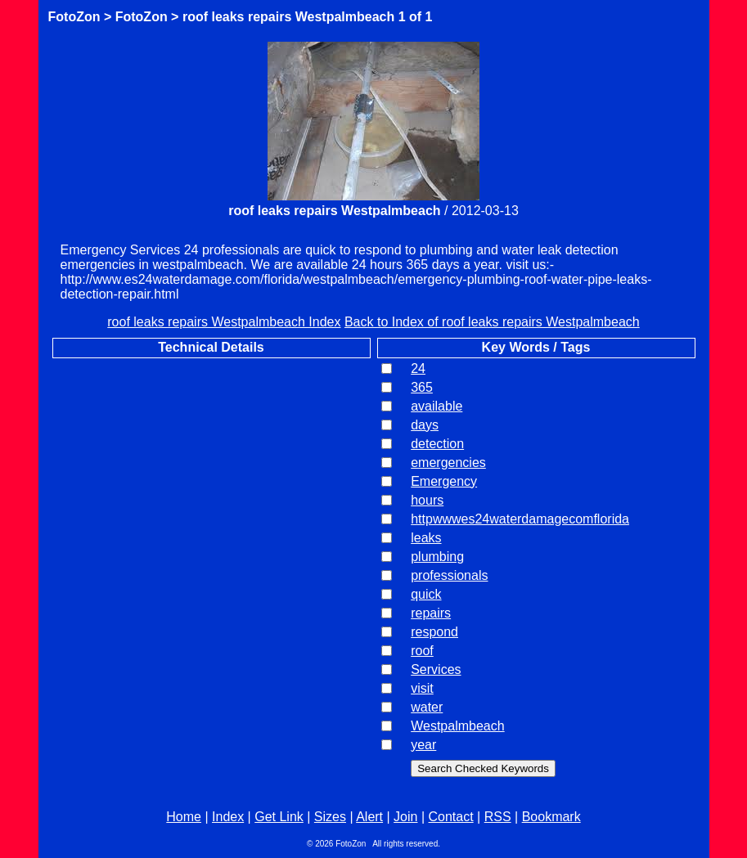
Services (436, 669)
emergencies (448, 462)
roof (422, 651)
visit (422, 688)
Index (228, 817)
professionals (449, 575)
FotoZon (74, 17)
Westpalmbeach (457, 726)
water (427, 707)
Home (183, 817)
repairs (431, 613)
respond (434, 632)
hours (427, 500)
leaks (426, 538)
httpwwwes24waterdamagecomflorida (520, 519)
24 (418, 368)
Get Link (279, 817)
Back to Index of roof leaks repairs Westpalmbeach (492, 322)
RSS (497, 817)
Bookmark (551, 817)
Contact (451, 817)
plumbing (437, 557)
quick (426, 594)
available (436, 406)
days (425, 425)
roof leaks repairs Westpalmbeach (288, 17)
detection (437, 444)
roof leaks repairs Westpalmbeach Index (223, 322)
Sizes (330, 817)
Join (405, 817)
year (423, 745)
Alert (369, 817)
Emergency (444, 481)
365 (422, 387)
